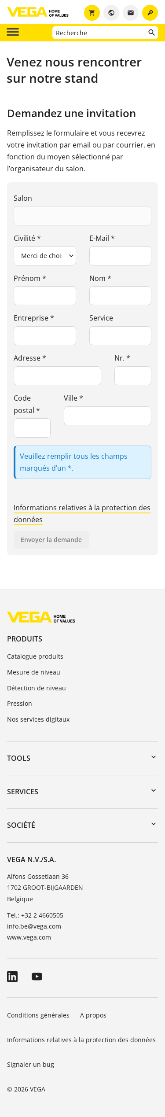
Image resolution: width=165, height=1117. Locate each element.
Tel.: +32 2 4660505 (35, 915)
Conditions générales (38, 1015)
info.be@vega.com (34, 926)
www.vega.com (29, 937)
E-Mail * (102, 238)
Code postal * (27, 404)
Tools (18, 758)
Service (101, 318)
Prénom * (30, 278)
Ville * (73, 398)
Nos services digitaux (38, 719)
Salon (23, 198)
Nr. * (122, 358)
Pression (19, 703)
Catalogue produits (35, 656)
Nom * (100, 278)
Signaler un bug (30, 1064)
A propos (94, 1015)
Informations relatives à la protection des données (81, 1040)
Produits (24, 639)
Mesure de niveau (33, 672)
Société (21, 825)
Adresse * (30, 358)
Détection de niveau (36, 688)
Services (22, 791)
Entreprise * (34, 318)
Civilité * (27, 238)
